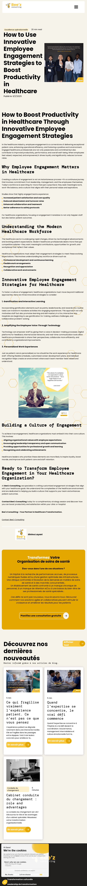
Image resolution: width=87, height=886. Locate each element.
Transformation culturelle (20, 879)
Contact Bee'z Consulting (13, 519)
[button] (76, 7)
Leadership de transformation (22, 884)
